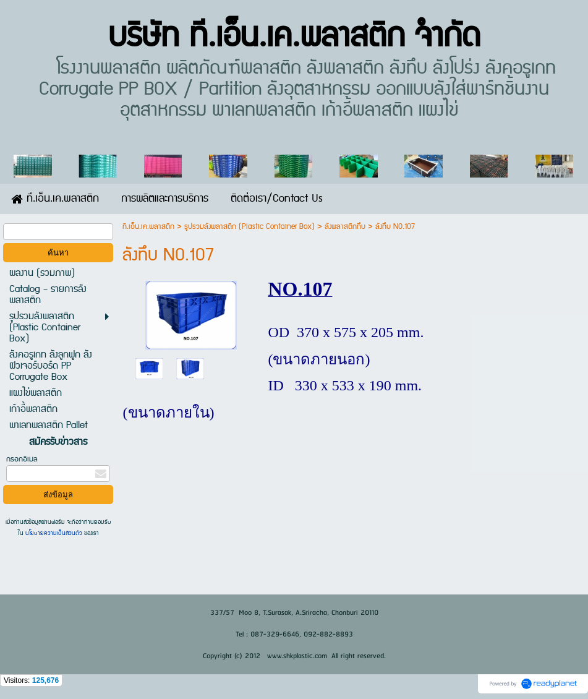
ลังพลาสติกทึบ (345, 226)
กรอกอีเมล (22, 459)
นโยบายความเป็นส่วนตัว (53, 533)
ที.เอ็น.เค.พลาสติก (148, 226)
